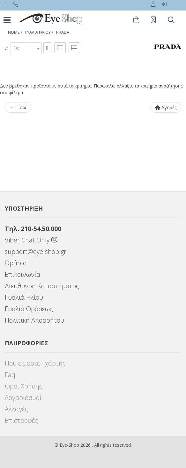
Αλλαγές (16, 409)
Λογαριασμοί (23, 397)
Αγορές (165, 107)
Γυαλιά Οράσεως (29, 308)
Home (14, 32)
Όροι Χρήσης (23, 386)
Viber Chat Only (31, 240)
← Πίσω (18, 107)
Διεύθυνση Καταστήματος (42, 286)
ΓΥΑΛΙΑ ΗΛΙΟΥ (38, 32)
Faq (10, 374)
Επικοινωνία (22, 274)
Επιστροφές (21, 420)
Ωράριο (15, 263)
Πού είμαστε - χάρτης (35, 363)
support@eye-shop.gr (35, 251)
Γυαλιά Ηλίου (24, 297)
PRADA (62, 32)
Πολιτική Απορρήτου (34, 320)
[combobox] (26, 48)
